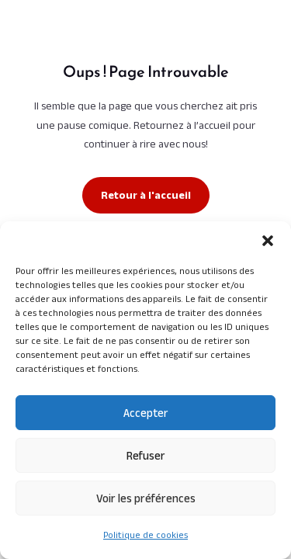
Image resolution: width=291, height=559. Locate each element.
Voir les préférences (146, 498)
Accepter (145, 412)
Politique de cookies (145, 534)
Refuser (145, 455)
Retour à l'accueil (146, 195)
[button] (267, 240)
